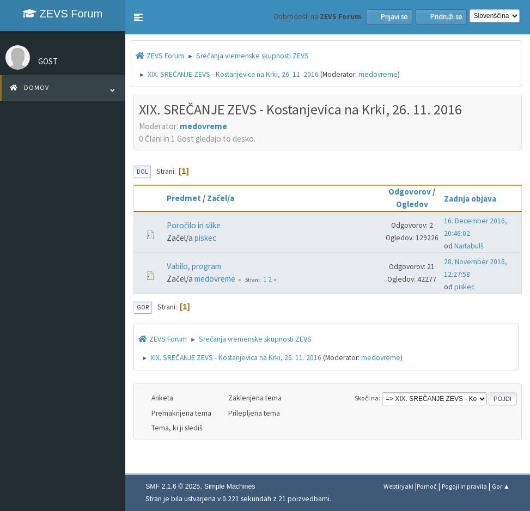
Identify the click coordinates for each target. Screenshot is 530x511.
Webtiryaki (398, 486)
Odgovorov (409, 191)
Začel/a (220, 198)
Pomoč (427, 486)
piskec (205, 238)
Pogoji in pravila (464, 486)
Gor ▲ (501, 486)
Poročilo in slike (194, 225)
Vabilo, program (194, 266)
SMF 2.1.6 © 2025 (172, 486)
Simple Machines (229, 486)
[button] (138, 17)
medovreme (378, 74)
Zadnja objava (475, 198)
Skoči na (367, 398)
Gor (143, 307)
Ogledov (412, 204)
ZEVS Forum (62, 14)
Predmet (184, 198)
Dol (142, 171)
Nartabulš (469, 246)
